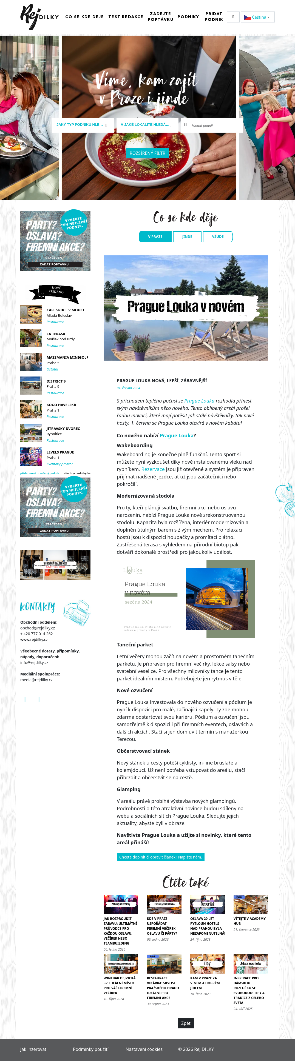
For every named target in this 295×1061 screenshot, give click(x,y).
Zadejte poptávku (161, 16)
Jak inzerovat (33, 1049)
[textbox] (81, 124)
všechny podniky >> (77, 473)
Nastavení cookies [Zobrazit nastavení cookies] (144, 1049)
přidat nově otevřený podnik (39, 473)
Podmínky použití (91, 1049)
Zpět (186, 1023)
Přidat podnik (214, 16)
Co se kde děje (84, 17)
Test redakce (125, 17)
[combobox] (83, 125)
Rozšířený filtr (148, 153)
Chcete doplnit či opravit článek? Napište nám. (160, 856)
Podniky (188, 17)
